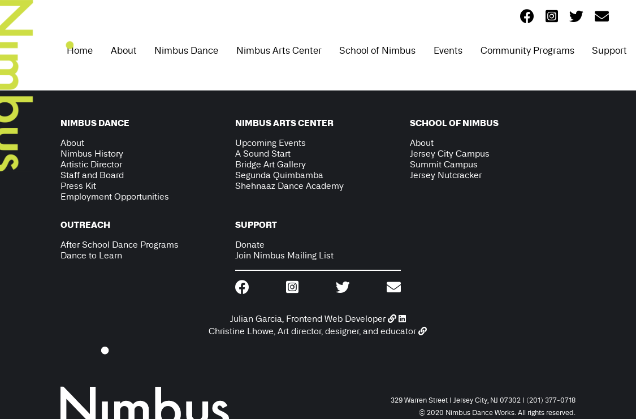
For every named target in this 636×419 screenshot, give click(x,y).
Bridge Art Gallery (270, 164)
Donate (250, 244)
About (124, 50)
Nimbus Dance (186, 50)
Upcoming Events (270, 142)
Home (80, 50)
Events (448, 50)
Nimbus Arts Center (279, 50)
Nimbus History (91, 153)
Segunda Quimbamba (279, 175)
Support (609, 50)
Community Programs (527, 50)
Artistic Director (91, 164)
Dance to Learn (91, 255)
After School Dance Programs (119, 244)
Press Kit (78, 185)
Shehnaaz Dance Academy (289, 185)
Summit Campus (444, 164)
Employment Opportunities (114, 196)
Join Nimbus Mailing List (284, 255)
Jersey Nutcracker (446, 175)
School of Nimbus (377, 50)
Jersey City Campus (450, 153)
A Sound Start (263, 153)
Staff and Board (92, 175)
